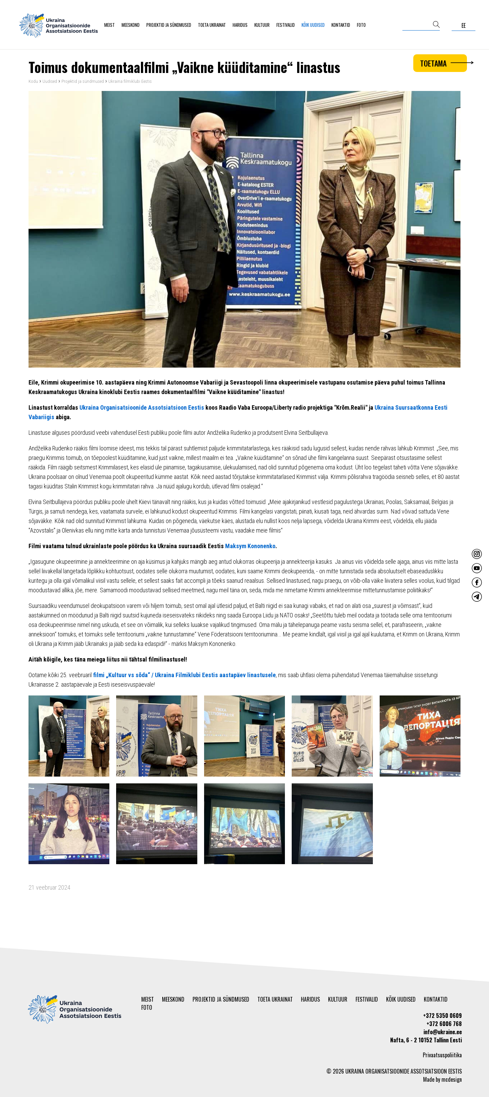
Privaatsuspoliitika (442, 1055)
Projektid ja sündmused (168, 24)
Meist (109, 24)
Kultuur (262, 24)
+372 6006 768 (444, 1024)
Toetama (443, 63)
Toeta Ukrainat (212, 24)
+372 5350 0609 (442, 1015)
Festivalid (285, 24)
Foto (361, 24)
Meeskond (131, 24)
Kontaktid (340, 24)
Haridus (240, 24)
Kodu (33, 81)
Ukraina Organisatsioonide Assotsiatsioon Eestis (141, 407)
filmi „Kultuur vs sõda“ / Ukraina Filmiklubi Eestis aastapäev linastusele (184, 674)
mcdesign (451, 1079)
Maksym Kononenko (250, 546)
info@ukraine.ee (442, 1032)
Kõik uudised (313, 24)
